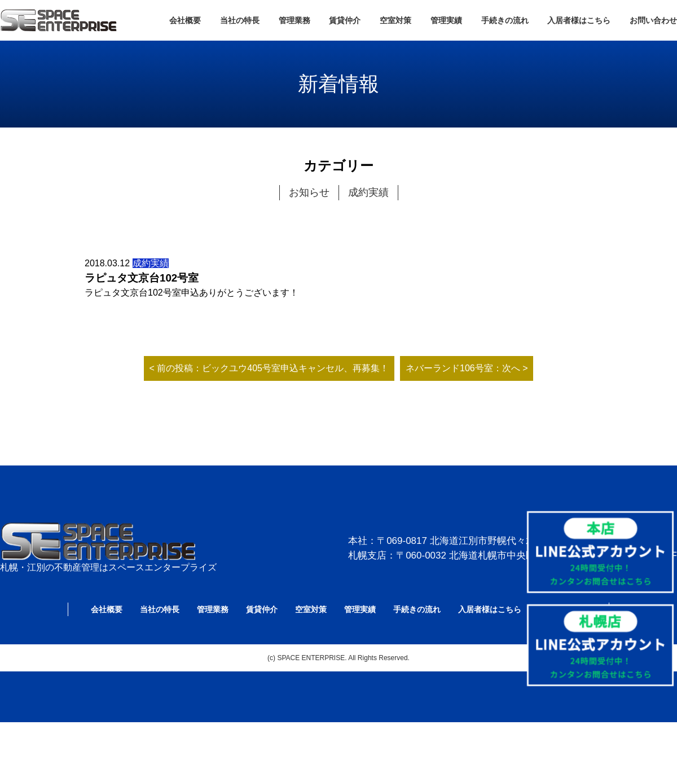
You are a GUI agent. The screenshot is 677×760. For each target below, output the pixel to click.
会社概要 (185, 20)
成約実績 (368, 192)
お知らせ (309, 192)
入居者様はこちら (578, 20)
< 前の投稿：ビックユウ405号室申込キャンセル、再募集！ (269, 368)
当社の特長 (240, 20)
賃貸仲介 (345, 20)
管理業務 (294, 20)
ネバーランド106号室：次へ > (466, 368)
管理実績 (446, 20)
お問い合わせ (653, 20)
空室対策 (395, 20)
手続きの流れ (505, 20)
